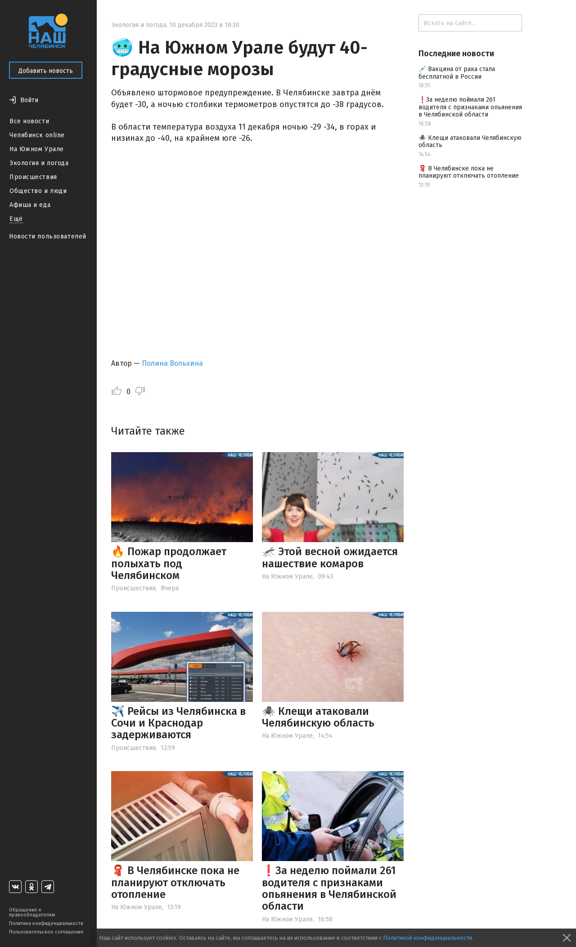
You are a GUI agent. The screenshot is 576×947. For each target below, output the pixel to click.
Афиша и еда (29, 205)
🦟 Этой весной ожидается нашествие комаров (330, 557)
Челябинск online (37, 135)
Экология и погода (39, 163)
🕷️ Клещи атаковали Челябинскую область (318, 717)
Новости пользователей (47, 236)
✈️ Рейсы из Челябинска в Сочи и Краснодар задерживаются (178, 723)
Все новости (29, 121)
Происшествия (33, 177)
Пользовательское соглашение (46, 931)
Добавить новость (45, 71)
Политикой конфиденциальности (427, 937)
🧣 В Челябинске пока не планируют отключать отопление (175, 882)
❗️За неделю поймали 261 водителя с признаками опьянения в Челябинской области (329, 888)
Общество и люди (38, 191)
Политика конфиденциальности (46, 923)
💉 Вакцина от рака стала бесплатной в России (456, 73)
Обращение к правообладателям (32, 912)
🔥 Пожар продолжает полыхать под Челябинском (168, 563)
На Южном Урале (36, 149)
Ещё (16, 219)
